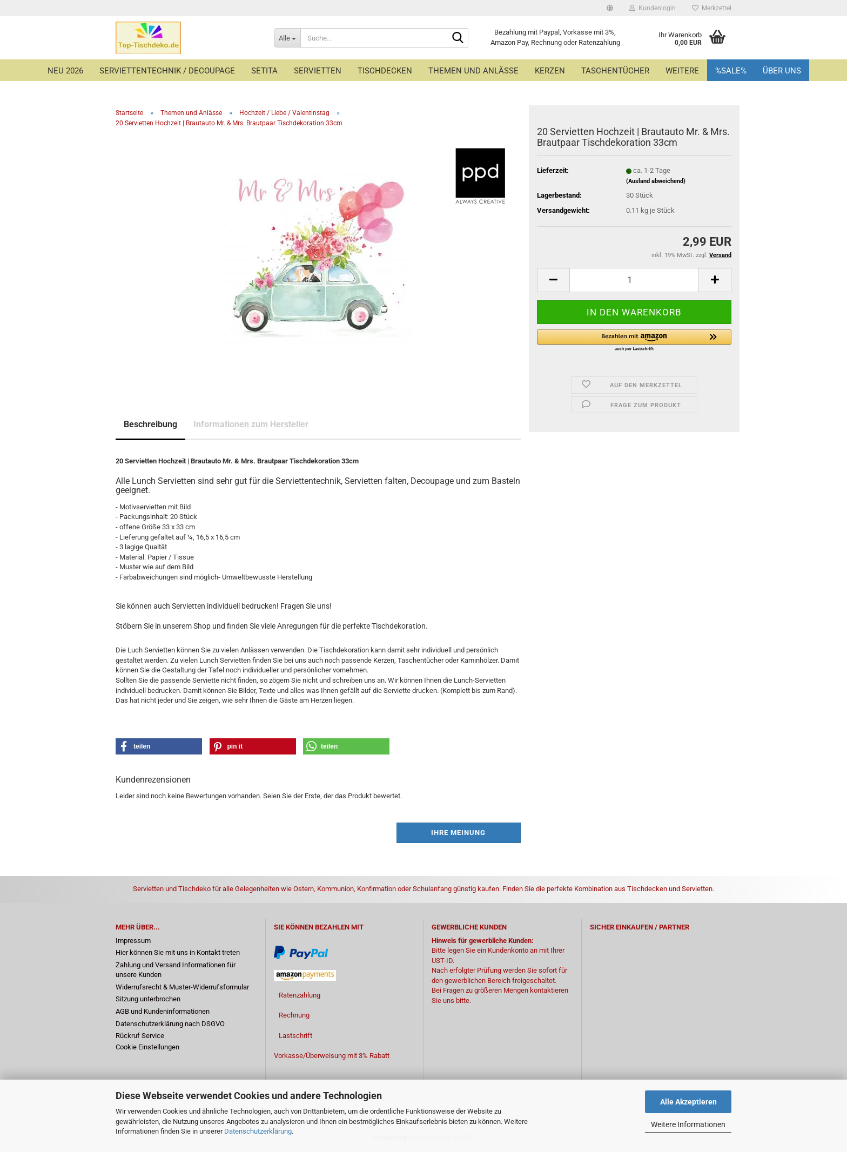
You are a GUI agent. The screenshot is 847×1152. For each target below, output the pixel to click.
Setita (264, 71)
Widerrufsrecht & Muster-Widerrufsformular (182, 987)
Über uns (782, 71)
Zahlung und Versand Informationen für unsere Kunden (176, 970)
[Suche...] (287, 38)
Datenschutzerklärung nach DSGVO (170, 1024)
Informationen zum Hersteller (250, 424)
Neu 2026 (65, 71)
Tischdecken (385, 71)
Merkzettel (711, 8)
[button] (610, 8)
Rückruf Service (140, 1036)
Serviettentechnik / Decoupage (167, 71)
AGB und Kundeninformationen (163, 1011)
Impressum (133, 941)
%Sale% (731, 71)
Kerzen (550, 71)
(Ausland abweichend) (655, 181)
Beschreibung (150, 424)
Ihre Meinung (458, 832)
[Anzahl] (634, 280)
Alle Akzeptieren (688, 1101)
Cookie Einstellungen (147, 1047)
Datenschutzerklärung (258, 1131)
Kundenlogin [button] (652, 8)
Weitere (682, 71)
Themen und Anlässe (473, 71)
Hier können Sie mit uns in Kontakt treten (178, 952)
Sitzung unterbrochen (148, 999)
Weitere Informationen (688, 1124)
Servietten (317, 71)
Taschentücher (615, 71)
